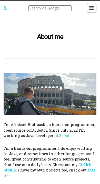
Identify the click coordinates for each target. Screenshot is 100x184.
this (91, 170)
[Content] (50, 99)
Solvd (64, 135)
